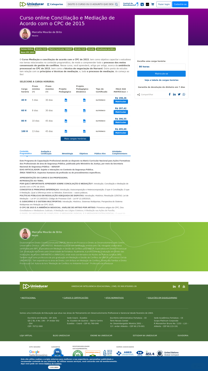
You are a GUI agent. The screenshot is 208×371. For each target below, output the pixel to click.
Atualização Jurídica (106, 49)
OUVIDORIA (183, 335)
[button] (55, 4)
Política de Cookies (52, 364)
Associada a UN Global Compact (168, 353)
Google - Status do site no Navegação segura (38, 353)
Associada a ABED (125, 353)
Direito (91, 49)
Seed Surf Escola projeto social (107, 355)
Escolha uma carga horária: (151, 61)
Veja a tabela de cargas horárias (161, 80)
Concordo (54, 367)
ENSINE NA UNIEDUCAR (101, 335)
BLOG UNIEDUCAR (61, 335)
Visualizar (66, 100)
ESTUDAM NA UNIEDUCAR (145, 335)
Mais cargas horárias (75, 138)
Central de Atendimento (128, 4)
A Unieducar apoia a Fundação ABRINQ (93, 355)
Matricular (120, 101)
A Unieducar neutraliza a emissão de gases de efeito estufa (78, 355)
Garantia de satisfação (57, 352)
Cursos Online (27, 49)
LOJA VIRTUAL (26, 335)
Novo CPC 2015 (28, 52)
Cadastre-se (180, 4)
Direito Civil (41, 49)
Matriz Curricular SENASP (60, 49)
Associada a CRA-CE (140, 353)
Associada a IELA (150, 353)
